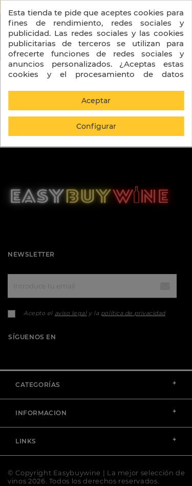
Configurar (96, 126)
